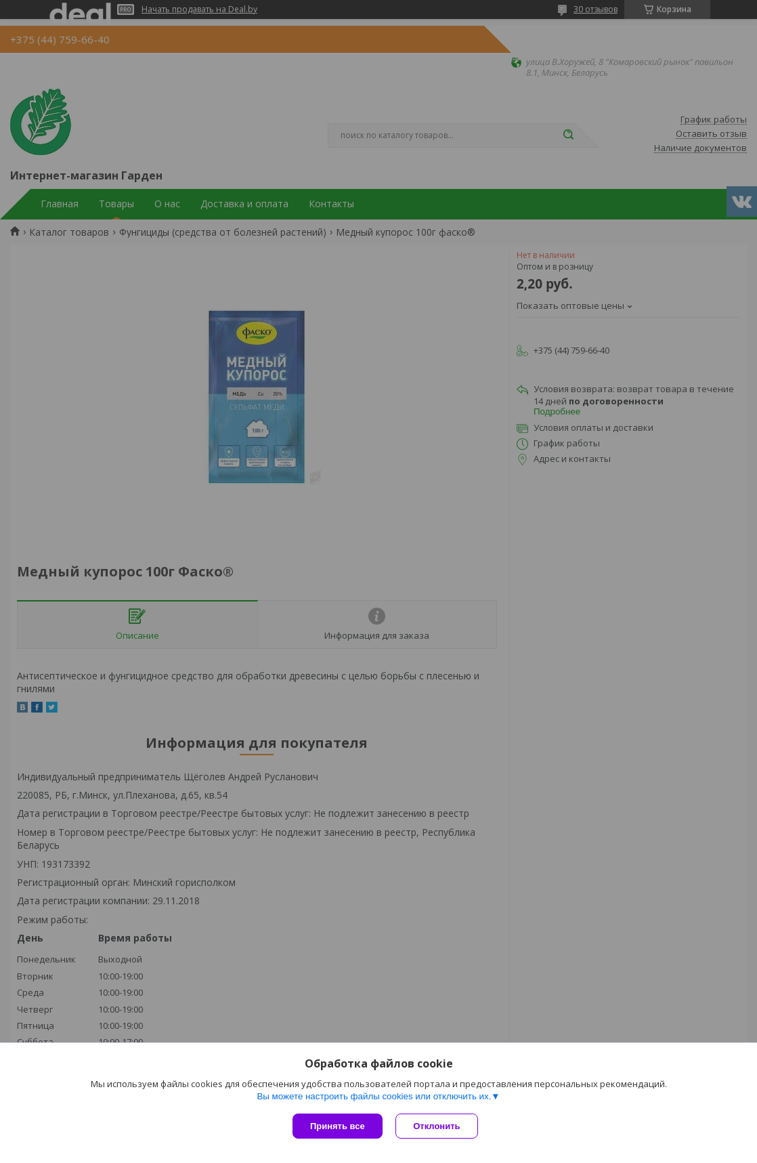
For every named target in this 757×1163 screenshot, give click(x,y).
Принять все (337, 1126)
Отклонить (437, 1126)
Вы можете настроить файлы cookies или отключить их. (374, 1096)
